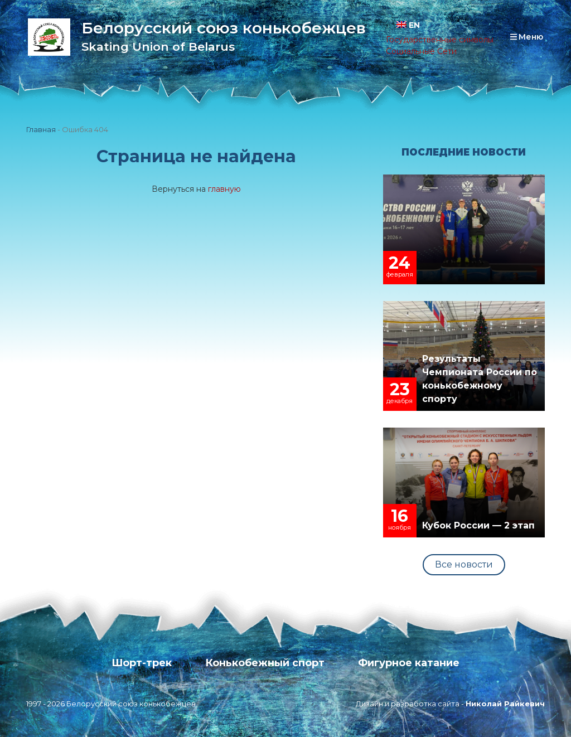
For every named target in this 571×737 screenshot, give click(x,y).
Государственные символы (439, 40)
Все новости (464, 564)
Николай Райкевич (505, 703)
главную (224, 189)
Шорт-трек (142, 663)
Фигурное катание (409, 663)
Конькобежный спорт (265, 663)
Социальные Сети (421, 51)
